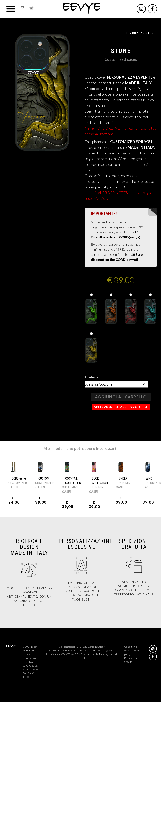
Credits (128, 661)
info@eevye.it (109, 650)
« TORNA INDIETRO (139, 32)
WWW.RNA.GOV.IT (71, 654)
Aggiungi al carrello (121, 397)
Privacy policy (131, 658)
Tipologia (91, 377)
